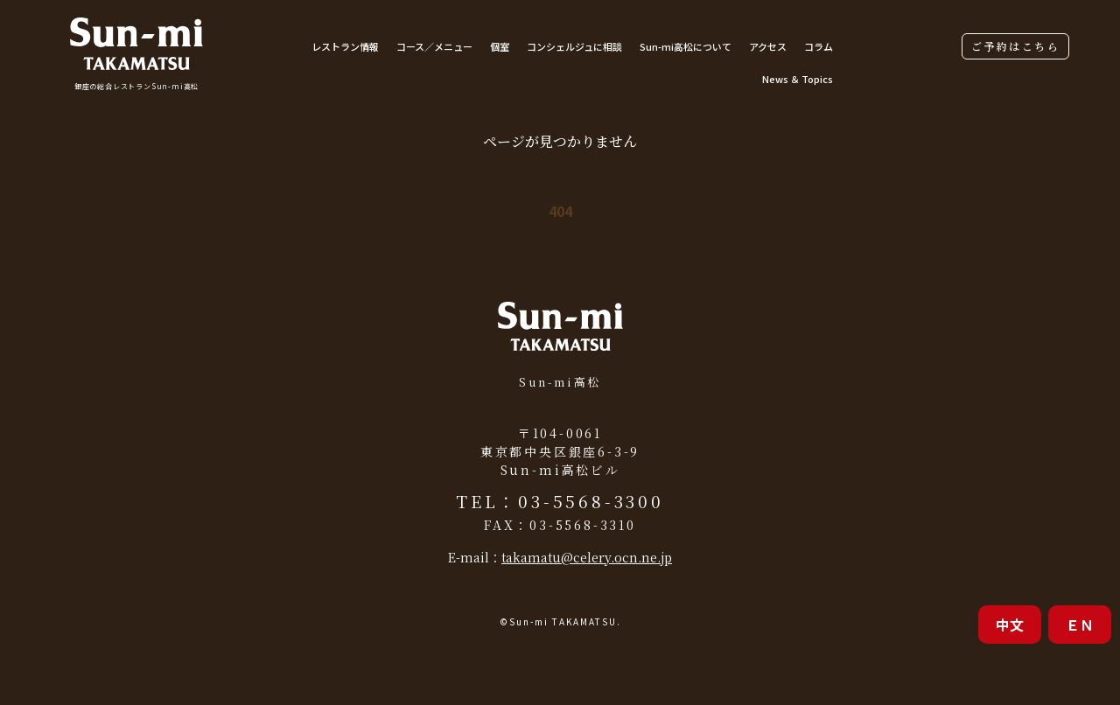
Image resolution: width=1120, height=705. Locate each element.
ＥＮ (1080, 624)
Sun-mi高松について (686, 46)
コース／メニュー (434, 46)
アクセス (768, 46)
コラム (818, 46)
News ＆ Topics (797, 79)
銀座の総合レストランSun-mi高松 (136, 86)
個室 (499, 46)
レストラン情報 (345, 46)
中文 (1010, 624)
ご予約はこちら (1015, 45)
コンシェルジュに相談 (574, 46)
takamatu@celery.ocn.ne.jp (586, 557)
